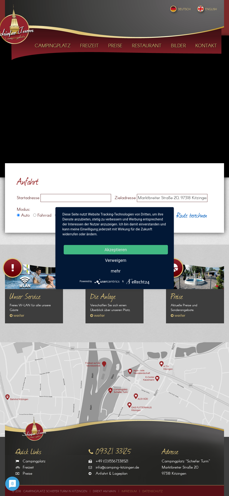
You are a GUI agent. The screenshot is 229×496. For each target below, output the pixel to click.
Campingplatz (34, 461)
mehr (116, 270)
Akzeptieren (115, 249)
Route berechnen (192, 215)
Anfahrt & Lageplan (111, 473)
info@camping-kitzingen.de (117, 467)
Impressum (129, 491)
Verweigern (115, 260)
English (206, 9)
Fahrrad (42, 216)
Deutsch (180, 9)
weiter (18, 315)
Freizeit (28, 467)
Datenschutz (152, 491)
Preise (27, 473)
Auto (23, 216)
